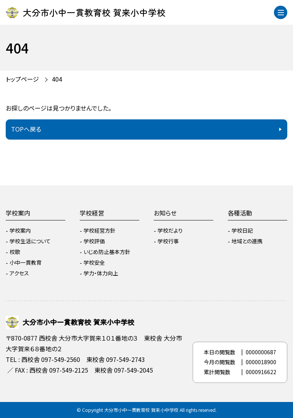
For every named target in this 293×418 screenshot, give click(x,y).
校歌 (15, 252)
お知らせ (165, 212)
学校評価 (94, 241)
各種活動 (240, 212)
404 (57, 79)
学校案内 (18, 212)
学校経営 (92, 212)
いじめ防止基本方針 (107, 252)
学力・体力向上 (101, 273)
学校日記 (242, 230)
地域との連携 (247, 241)
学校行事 (168, 241)
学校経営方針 (100, 230)
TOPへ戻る (26, 128)
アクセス (19, 273)
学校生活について (30, 241)
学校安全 (94, 262)
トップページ (22, 79)
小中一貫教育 (26, 262)
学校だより (170, 230)
